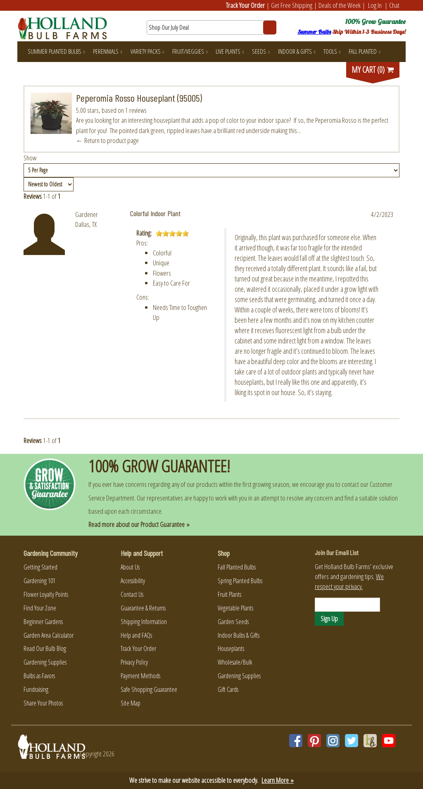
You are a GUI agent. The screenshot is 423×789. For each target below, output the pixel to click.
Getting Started (40, 567)
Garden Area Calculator (49, 635)
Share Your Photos (43, 703)
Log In (375, 5)
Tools (331, 51)
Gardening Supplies (45, 662)
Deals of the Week (339, 5)
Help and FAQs (136, 635)
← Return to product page (107, 140)
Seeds (260, 51)
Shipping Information (144, 621)
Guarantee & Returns (143, 608)
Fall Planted (364, 51)
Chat (394, 5)
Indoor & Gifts (296, 51)
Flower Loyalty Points (46, 594)
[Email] (347, 605)
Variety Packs (147, 51)
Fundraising (36, 689)
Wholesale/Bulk (235, 662)
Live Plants (230, 51)
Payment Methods (140, 675)
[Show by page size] (211, 170)
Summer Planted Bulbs (56, 51)
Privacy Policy (134, 662)
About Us (130, 567)
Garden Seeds (233, 621)
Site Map (130, 703)
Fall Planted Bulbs (237, 567)
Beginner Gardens (43, 621)
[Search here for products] (211, 27)
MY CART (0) (373, 69)
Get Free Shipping (291, 5)
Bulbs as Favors (39, 675)
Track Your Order (245, 5)
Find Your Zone (40, 608)
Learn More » (277, 780)
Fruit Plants (229, 594)
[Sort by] (49, 184)
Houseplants (231, 648)
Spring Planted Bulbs (240, 580)
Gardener (86, 214)
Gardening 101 (39, 580)
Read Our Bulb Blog (45, 648)
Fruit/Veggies (189, 51)
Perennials (107, 51)
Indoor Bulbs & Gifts (238, 635)
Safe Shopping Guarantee (149, 689)
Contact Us (132, 594)
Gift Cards (228, 689)
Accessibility (133, 580)
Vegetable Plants (235, 608)
